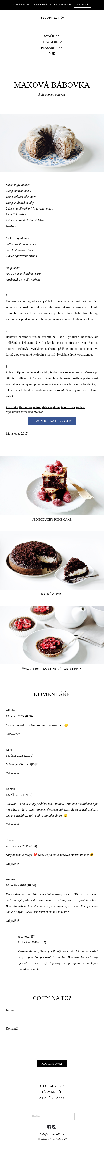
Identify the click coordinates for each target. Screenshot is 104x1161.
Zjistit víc (82, 4)
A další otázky (52, 1098)
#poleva (80, 407)
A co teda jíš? (52, 18)
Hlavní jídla (52, 41)
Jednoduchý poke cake (52, 519)
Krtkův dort (52, 594)
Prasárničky (52, 47)
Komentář (12, 1028)
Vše (52, 53)
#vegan (38, 412)
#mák (56, 407)
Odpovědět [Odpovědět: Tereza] (13, 863)
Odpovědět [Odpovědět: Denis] (13, 773)
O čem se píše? (52, 1092)
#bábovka (12, 407)
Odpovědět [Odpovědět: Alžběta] (13, 734)
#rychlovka (13, 412)
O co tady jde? (52, 1086)
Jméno (10, 1010)
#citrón (37, 407)
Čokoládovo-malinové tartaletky (52, 669)
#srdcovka (27, 412)
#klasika (47, 407)
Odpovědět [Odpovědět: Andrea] (13, 920)
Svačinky (52, 35)
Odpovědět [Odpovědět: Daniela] (13, 824)
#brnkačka (25, 407)
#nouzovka (68, 407)
